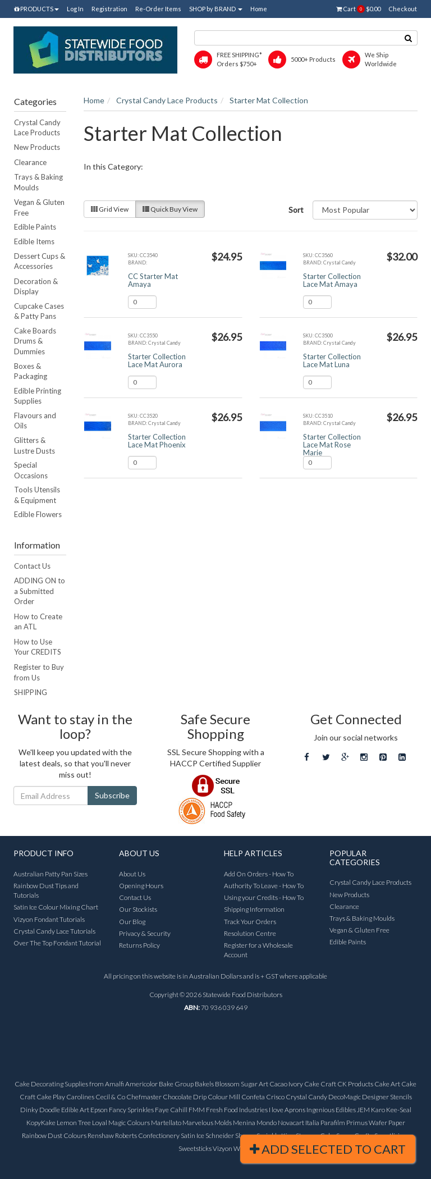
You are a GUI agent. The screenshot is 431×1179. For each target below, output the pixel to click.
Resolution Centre (250, 933)
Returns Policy (139, 945)
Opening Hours (141, 885)
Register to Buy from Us (39, 672)
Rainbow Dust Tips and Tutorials (46, 890)
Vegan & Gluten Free (39, 207)
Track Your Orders (250, 921)
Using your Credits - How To (264, 897)
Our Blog (132, 921)
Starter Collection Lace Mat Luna (332, 360)
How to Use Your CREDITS (37, 647)
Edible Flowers (38, 514)
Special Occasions (31, 470)
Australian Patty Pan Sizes (50, 874)
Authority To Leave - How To (264, 885)
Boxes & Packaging (30, 371)
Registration (109, 8)
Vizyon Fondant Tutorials (49, 919)
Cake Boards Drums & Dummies (35, 341)
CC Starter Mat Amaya (153, 280)
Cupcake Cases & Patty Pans (39, 311)
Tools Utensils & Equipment (37, 495)
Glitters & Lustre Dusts (34, 445)
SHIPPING (30, 692)
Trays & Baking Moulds (38, 182)
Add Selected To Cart (328, 1149)
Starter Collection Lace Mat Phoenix (157, 440)
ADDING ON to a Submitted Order (39, 591)
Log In (75, 8)
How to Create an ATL (38, 622)
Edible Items (34, 241)
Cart (358, 9)
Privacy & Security (145, 933)
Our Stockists (138, 909)
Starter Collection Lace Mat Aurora (157, 360)
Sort (296, 209)
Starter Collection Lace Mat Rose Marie (332, 445)
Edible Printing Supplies (37, 396)
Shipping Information (254, 909)
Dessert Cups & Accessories (39, 261)
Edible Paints (35, 226)
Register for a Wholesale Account (258, 950)
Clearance (30, 162)
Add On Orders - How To (259, 874)
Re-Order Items (158, 8)
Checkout (402, 8)
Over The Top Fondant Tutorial (57, 943)
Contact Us (32, 565)
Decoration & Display (36, 286)
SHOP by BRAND (215, 8)
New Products (37, 147)
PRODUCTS (36, 8)
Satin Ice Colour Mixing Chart (55, 907)
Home (258, 8)
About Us (132, 874)
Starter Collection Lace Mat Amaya (332, 280)
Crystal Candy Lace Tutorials (54, 931)
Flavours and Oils (35, 421)
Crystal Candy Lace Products (37, 128)
